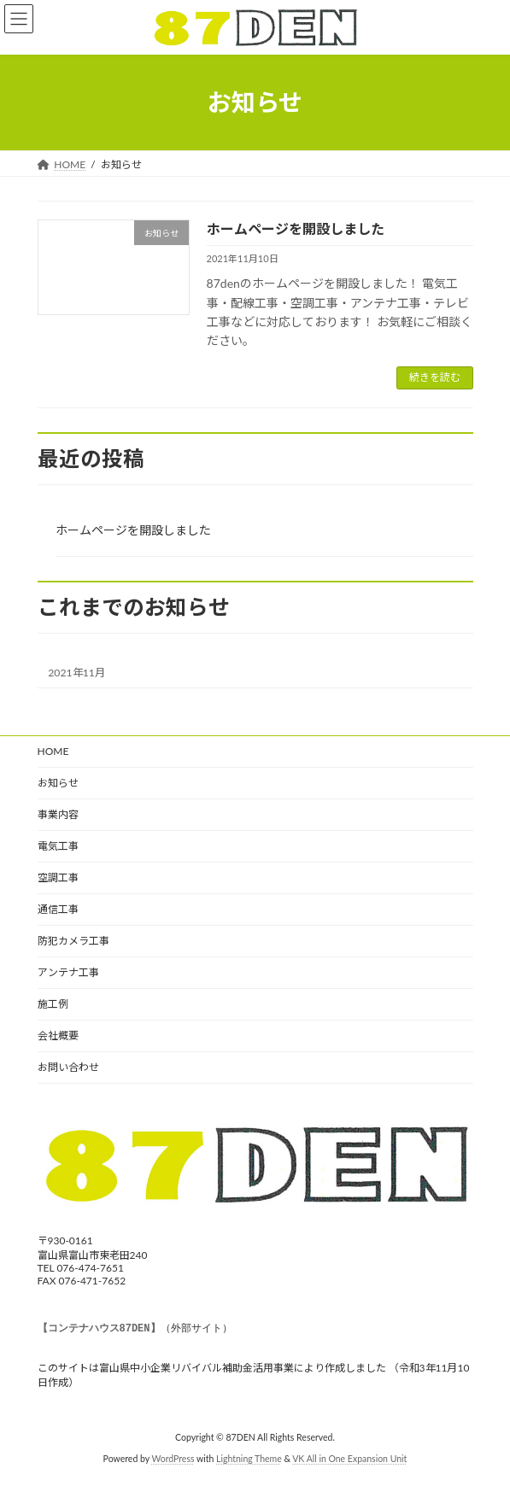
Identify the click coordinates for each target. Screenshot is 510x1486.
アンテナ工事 (68, 972)
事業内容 (58, 814)
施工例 (53, 1003)
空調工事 (58, 877)
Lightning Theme (249, 1459)
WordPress (172, 1459)
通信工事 (58, 909)
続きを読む (434, 377)
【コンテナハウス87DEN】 (99, 1329)
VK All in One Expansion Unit (349, 1459)
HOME (53, 751)
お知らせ (58, 782)
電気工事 (58, 846)
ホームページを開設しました (295, 228)
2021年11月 (76, 672)
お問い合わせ (68, 1067)
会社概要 (58, 1035)
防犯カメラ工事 (73, 940)
